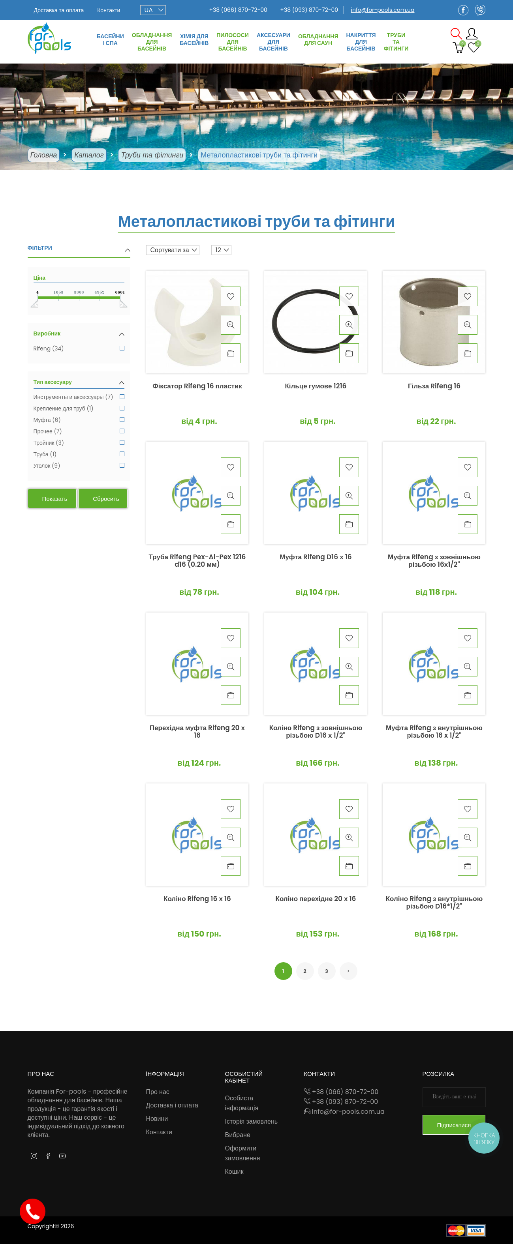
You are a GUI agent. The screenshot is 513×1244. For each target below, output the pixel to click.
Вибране (237, 1134)
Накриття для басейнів (361, 41)
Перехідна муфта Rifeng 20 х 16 (197, 732)
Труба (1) (79, 455)
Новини (157, 1118)
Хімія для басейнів (194, 39)
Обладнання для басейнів (152, 41)
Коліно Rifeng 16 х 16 (197, 899)
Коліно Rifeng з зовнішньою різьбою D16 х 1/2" (315, 732)
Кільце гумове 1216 (315, 386)
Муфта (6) (79, 420)
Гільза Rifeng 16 (434, 386)
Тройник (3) (79, 443)
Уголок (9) (79, 466)
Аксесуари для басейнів (273, 41)
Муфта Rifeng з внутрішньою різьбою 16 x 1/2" (434, 732)
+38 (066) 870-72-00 (238, 10)
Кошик (234, 1171)
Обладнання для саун (318, 39)
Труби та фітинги (396, 41)
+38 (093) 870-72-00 (309, 10)
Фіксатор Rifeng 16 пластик (197, 386)
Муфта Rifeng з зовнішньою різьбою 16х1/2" (434, 561)
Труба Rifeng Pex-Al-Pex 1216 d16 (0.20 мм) (197, 561)
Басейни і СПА (110, 39)
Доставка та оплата (59, 10)
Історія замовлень (251, 1121)
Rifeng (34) (79, 349)
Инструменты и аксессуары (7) (79, 397)
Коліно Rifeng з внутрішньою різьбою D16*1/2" (434, 903)
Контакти (108, 10)
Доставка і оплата (172, 1105)
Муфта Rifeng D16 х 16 (315, 557)
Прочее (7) (79, 432)
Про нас (157, 1091)
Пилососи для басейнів (232, 41)
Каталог (88, 155)
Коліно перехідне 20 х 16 (316, 899)
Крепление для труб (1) (79, 409)
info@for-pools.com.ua (383, 10)
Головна (43, 155)
